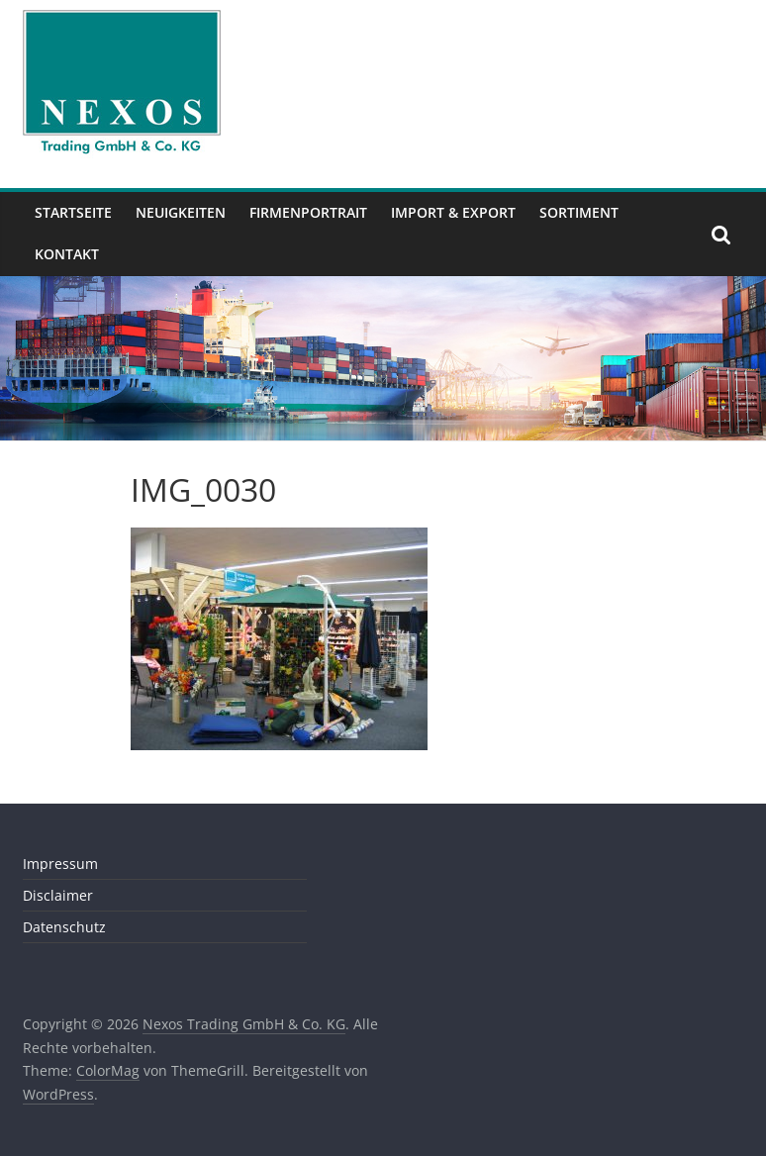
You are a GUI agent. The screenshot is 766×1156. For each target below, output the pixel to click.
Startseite (73, 212)
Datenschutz (64, 926)
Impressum (60, 863)
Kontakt (67, 253)
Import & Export (453, 212)
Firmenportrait (308, 212)
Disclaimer (58, 895)
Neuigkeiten (181, 212)
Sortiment (579, 212)
